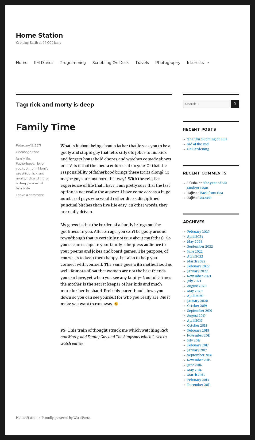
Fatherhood (25, 163)
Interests (195, 62)
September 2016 (199, 355)
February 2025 (198, 232)
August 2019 (196, 316)
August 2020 (197, 286)
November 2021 (199, 276)
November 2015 (199, 360)
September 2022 (200, 247)
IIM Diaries (43, 62)
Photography (167, 62)
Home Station (39, 35)
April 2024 (195, 237)
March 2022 (196, 261)
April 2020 (195, 296)
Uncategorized (27, 152)
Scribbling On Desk (111, 62)
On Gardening (198, 149)
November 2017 (198, 335)
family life (23, 158)
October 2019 (197, 306)
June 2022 (195, 252)
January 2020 (197, 301)
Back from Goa (211, 193)
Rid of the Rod (198, 144)
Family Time (46, 127)
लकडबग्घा (205, 198)
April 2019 (194, 321)
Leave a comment (30, 195)
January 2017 (197, 350)
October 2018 (197, 326)
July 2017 (193, 340)
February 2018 (198, 331)
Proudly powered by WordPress (66, 418)
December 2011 (199, 385)
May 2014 (194, 370)
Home (21, 62)
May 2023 (194, 242)
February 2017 (198, 345)
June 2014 (194, 365)
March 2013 (196, 375)
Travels (142, 62)
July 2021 (194, 281)
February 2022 (198, 266)
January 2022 (197, 271)
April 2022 (195, 256)
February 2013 (198, 380)
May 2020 (195, 291)
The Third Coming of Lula (207, 139)
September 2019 (199, 311)
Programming (73, 62)
